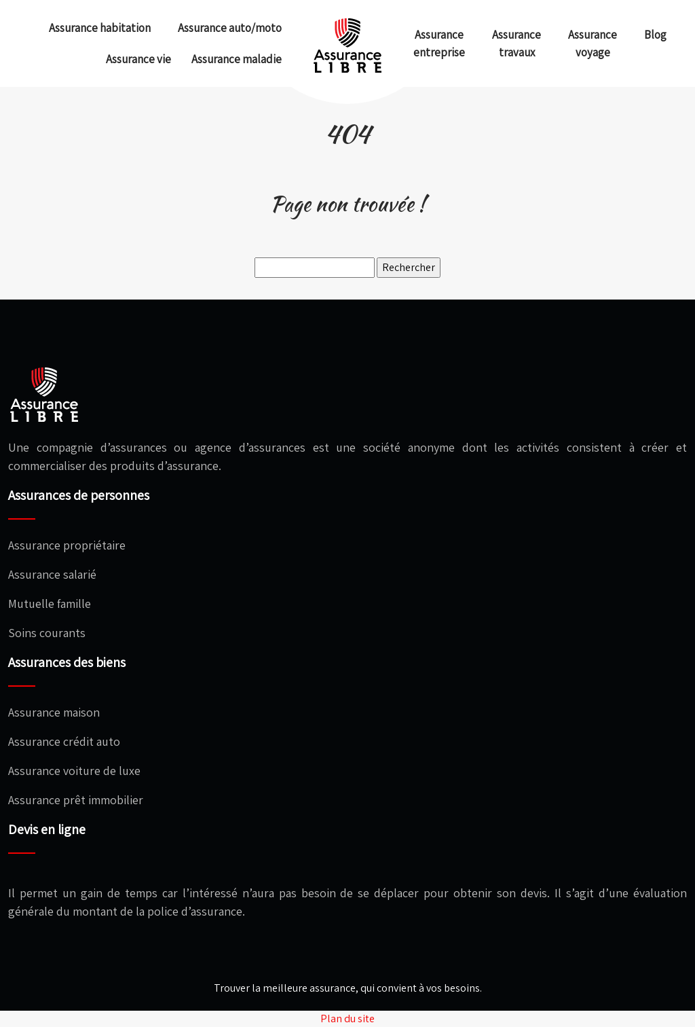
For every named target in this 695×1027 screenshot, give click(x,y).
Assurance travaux (516, 43)
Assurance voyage (592, 43)
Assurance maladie (236, 59)
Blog (655, 34)
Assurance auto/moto (230, 27)
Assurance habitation (100, 27)
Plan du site (347, 1018)
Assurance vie (138, 59)
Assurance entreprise (439, 43)
